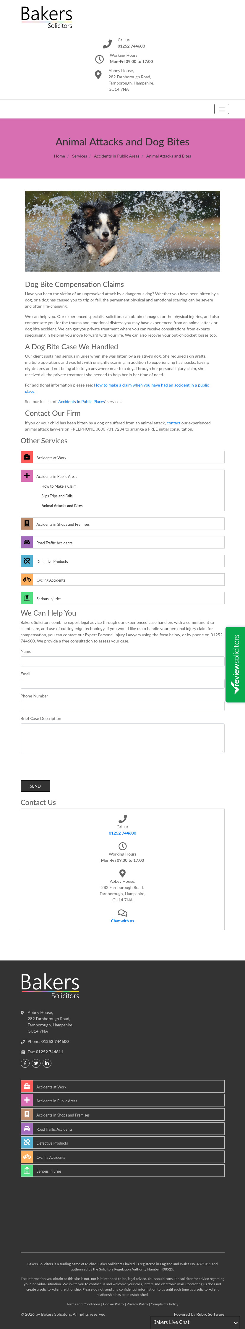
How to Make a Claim (59, 486)
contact (173, 422)
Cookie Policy (113, 1304)
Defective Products (44, 561)
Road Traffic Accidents (47, 542)
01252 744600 (122, 832)
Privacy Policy (137, 1304)
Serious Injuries (41, 598)
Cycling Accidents (43, 579)
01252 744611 (49, 1051)
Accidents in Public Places (81, 401)
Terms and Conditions (83, 1304)
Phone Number (34, 695)
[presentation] (66, 768)
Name (26, 651)
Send (35, 785)
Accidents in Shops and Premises (55, 524)
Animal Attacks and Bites (62, 506)
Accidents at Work (43, 457)
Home (59, 155)
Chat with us (122, 920)
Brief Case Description (41, 718)
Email (25, 673)
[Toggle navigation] (221, 109)
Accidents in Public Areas (116, 155)
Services (79, 155)
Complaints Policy (164, 1304)
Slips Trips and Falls (57, 496)
